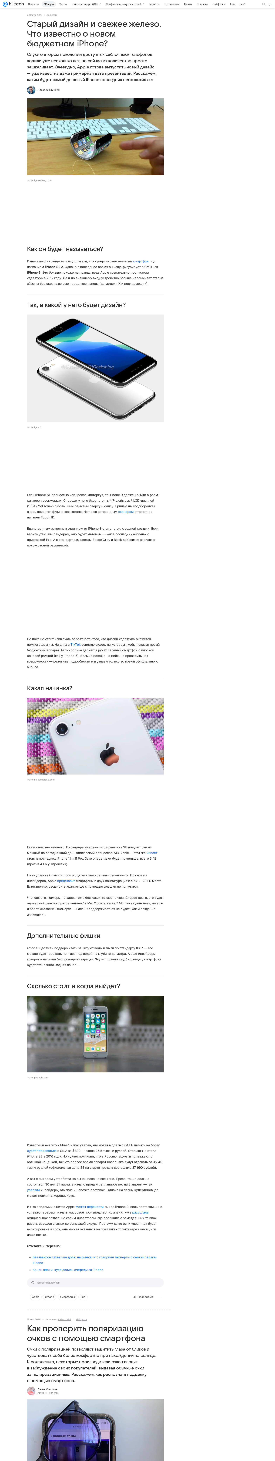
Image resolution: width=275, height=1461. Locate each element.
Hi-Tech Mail (64, 1319)
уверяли (33, 1190)
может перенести (90, 1207)
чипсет (152, 853)
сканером (126, 512)
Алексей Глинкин (49, 90)
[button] (95, 736)
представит (66, 881)
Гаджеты (52, 14)
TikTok (76, 644)
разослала (140, 1212)
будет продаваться (41, 1151)
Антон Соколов (47, 1389)
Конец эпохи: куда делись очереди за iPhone (68, 1270)
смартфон (140, 261)
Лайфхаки (81, 1319)
